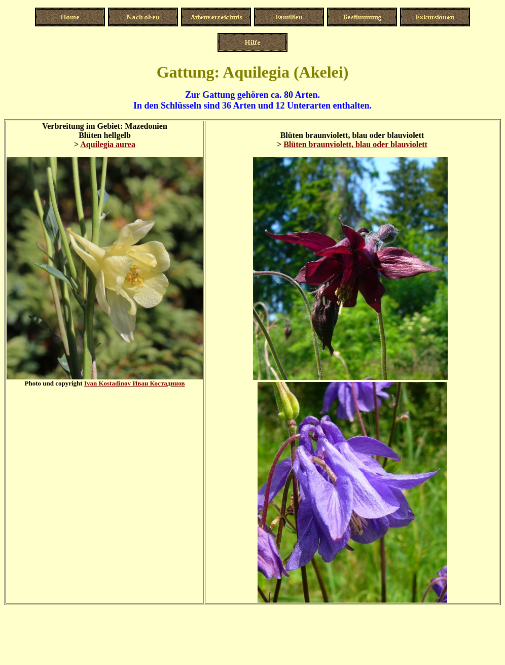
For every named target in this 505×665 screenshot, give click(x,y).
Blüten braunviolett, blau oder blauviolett (355, 144)
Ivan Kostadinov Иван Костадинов (134, 383)
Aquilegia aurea (107, 144)
